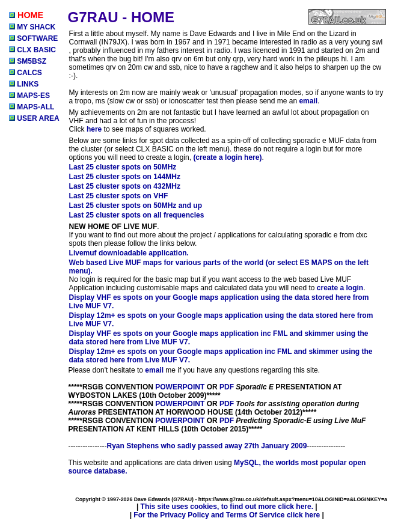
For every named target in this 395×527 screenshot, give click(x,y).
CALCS (25, 73)
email (308, 101)
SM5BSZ (27, 61)
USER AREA (34, 118)
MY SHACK (32, 27)
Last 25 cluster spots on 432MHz (124, 186)
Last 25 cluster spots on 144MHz (124, 176)
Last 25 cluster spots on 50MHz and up (135, 205)
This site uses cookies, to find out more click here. (227, 506)
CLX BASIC (32, 50)
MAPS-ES (29, 95)
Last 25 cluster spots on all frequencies (136, 215)
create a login (340, 288)
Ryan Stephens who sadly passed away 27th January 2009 (207, 446)
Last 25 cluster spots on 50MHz (123, 167)
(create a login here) (227, 157)
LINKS (23, 84)
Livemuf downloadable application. (129, 253)
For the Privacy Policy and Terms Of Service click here (226, 515)
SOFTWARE (33, 38)
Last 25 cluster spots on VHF (118, 196)
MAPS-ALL (31, 107)
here (94, 129)
